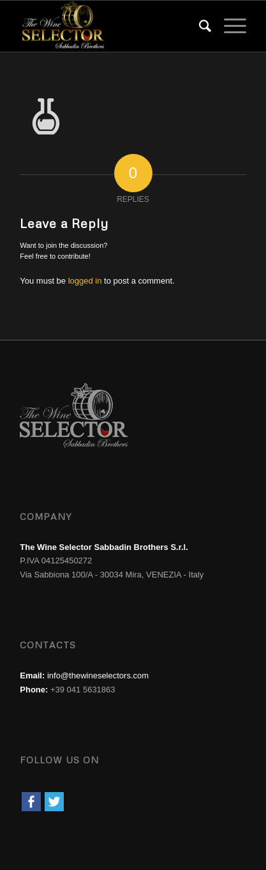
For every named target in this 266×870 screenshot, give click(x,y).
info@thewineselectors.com (98, 675)
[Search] (198, 26)
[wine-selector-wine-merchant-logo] (110, 26)
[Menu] (228, 26)
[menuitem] (198, 26)
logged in (85, 281)
